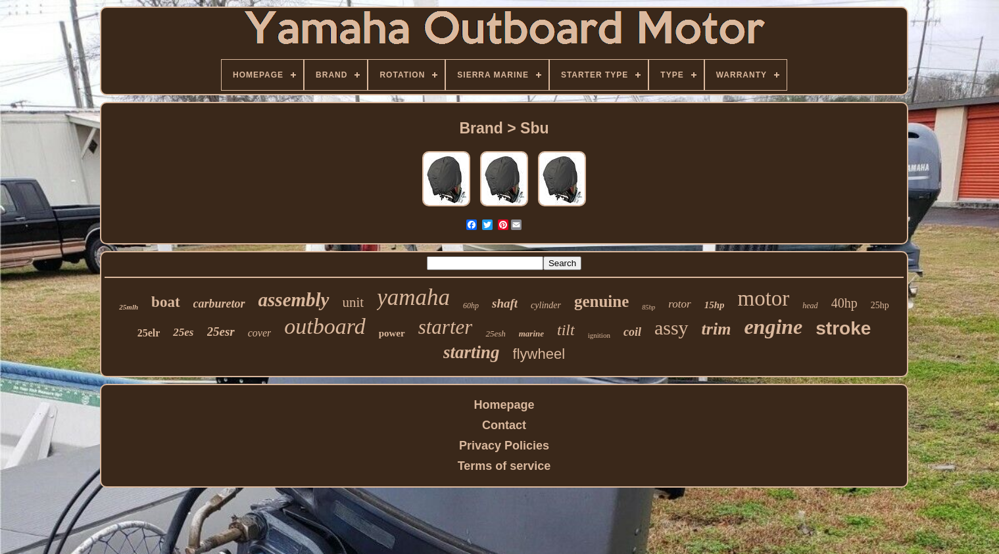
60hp (471, 305)
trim (716, 328)
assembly (293, 299)
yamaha (413, 297)
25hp (880, 305)
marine (531, 333)
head (809, 305)
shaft (505, 303)
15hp (714, 305)
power (392, 333)
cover (260, 332)
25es (183, 332)
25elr (148, 332)
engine (773, 326)
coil (632, 331)
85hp (648, 307)
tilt (566, 329)
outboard (324, 326)
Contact (504, 425)
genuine (601, 301)
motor (763, 298)
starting (471, 352)
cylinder (546, 305)
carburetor (219, 303)
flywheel (539, 354)
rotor (679, 304)
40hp (844, 303)
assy (671, 327)
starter (445, 326)
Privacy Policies (504, 445)
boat (165, 302)
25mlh (128, 307)
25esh (495, 333)
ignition (599, 335)
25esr (221, 331)
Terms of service (504, 466)
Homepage (504, 404)
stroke (843, 328)
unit (353, 302)
